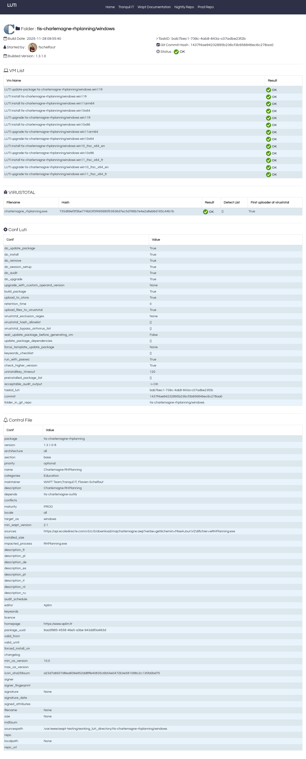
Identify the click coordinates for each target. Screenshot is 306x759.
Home (110, 7)
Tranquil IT (126, 7)
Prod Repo (206, 7)
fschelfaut (46, 47)
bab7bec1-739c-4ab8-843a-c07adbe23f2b (209, 38)
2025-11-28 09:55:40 (44, 38)
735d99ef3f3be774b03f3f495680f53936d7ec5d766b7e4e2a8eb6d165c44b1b (117, 211)
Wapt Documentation (154, 7)
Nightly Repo (184, 7)
